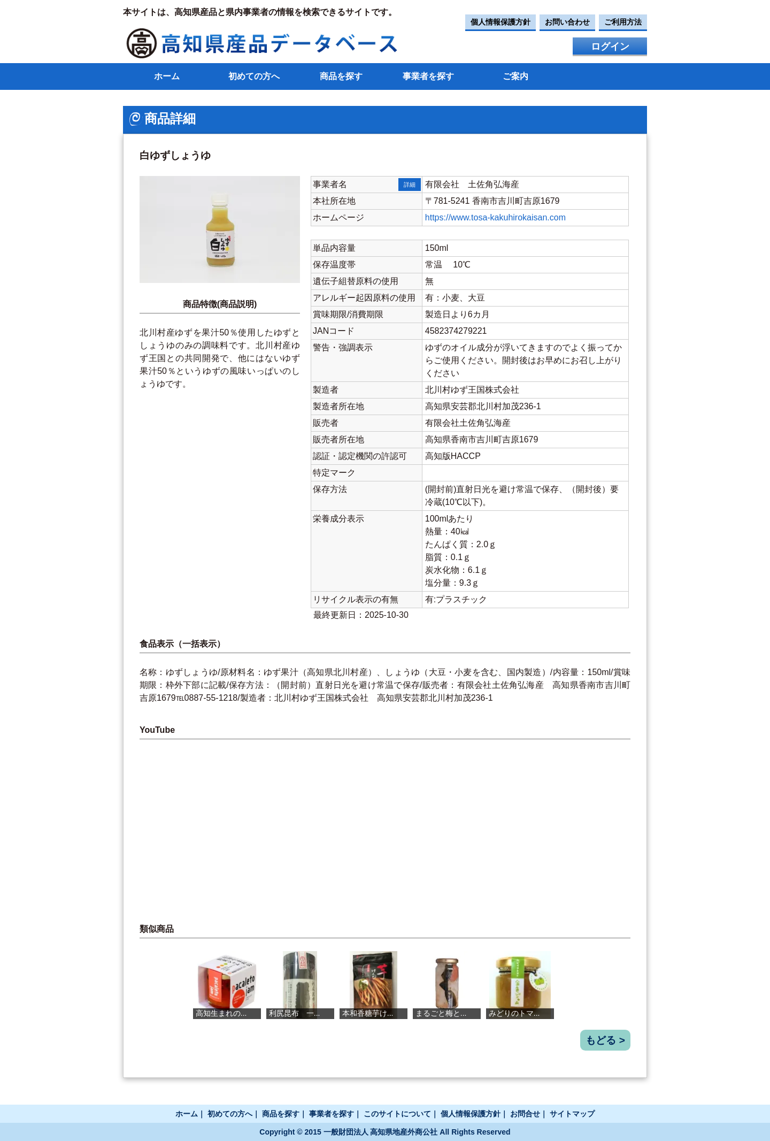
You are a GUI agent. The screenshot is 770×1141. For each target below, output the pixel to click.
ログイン (610, 46)
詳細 (409, 184)
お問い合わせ (567, 22)
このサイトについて (397, 1113)
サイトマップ (572, 1113)
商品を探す (341, 76)
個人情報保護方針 (500, 22)
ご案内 (515, 76)
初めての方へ (254, 76)
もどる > (605, 1040)
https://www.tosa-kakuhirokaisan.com (495, 217)
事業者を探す (428, 76)
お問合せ (525, 1113)
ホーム (167, 76)
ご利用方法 (623, 22)
